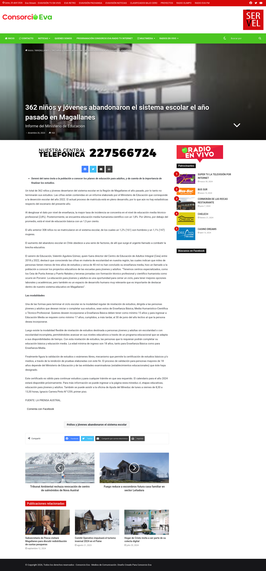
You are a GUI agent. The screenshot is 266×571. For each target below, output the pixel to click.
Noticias (43, 38)
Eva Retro (70, 3)
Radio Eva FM (202, 3)
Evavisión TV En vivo (49, 3)
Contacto (26, 38)
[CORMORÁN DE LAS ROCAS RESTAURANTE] (186, 203)
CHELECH (203, 214)
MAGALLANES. (42, 50)
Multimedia (145, 38)
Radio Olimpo (184, 3)
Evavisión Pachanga (90, 3)
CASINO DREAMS (207, 229)
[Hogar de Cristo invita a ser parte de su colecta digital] (146, 522)
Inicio (9, 38)
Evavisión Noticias (116, 3)
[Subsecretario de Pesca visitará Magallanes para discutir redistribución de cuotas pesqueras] (47, 522)
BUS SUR (202, 189)
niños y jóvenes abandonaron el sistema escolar (97, 424)
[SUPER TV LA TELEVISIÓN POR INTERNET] (186, 179)
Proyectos (167, 3)
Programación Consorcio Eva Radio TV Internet (105, 38)
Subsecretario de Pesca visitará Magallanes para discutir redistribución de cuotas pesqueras (46, 541)
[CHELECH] (186, 218)
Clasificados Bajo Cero (143, 3)
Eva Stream (30, 3)
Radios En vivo (167, 38)
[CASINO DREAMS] (186, 233)
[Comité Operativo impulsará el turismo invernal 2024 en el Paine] (97, 522)
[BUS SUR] (186, 191)
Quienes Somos (63, 38)
